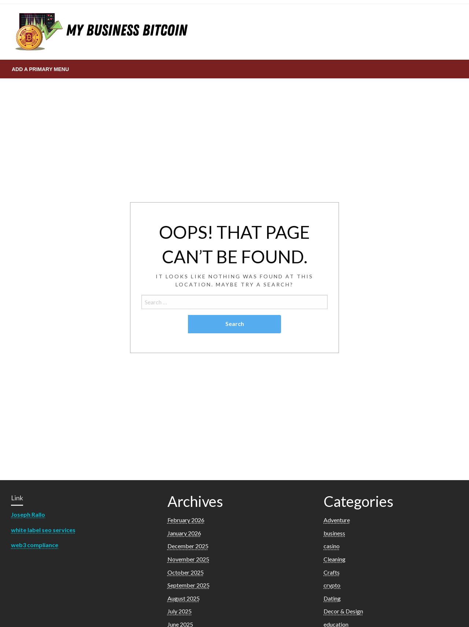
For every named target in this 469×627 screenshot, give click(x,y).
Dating (332, 598)
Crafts (332, 572)
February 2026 (185, 519)
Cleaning (335, 559)
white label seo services (43, 529)
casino (332, 545)
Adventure (337, 519)
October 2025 (185, 572)
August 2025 (183, 598)
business (334, 533)
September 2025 (188, 585)
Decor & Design (343, 611)
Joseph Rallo (28, 514)
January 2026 (184, 533)
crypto (332, 585)
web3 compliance (34, 544)
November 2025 (188, 559)
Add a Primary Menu (40, 69)
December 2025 (187, 545)
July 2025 (179, 611)
